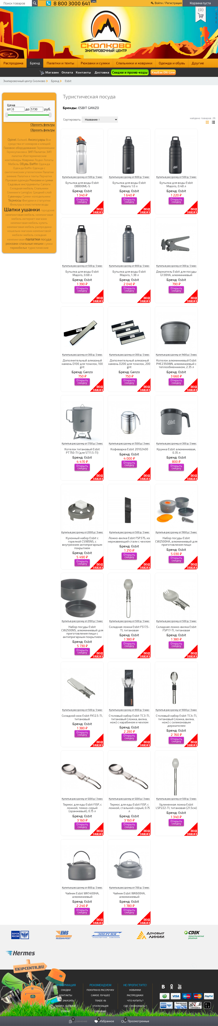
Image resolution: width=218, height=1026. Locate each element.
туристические (38, 247)
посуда (46, 239)
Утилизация (100, 1005)
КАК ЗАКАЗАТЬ (65, 1000)
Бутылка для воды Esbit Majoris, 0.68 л (82, 273)
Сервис (65, 1011)
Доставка (102, 72)
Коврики (28, 160)
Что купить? (135, 1000)
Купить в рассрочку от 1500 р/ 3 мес (129, 443)
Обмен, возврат (66, 1005)
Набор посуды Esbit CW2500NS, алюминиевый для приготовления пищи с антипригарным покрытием (82, 631)
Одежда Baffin (22, 168)
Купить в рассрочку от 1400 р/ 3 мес (176, 354)
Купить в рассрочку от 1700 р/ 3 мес (82, 443)
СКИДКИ (66, 989)
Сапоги (45, 184)
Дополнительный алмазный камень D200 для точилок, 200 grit (129, 363)
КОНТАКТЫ (65, 995)
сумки (48, 243)
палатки (33, 239)
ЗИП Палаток (37, 152)
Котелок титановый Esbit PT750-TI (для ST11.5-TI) (82, 450)
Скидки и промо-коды (130, 72)
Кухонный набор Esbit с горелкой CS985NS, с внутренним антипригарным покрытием (82, 543)
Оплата (67, 72)
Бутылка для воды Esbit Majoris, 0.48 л (176, 184)
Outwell (22, 139)
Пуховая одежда (17, 180)
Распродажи (135, 995)
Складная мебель (21, 188)
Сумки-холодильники (36, 196)
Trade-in (100, 1000)
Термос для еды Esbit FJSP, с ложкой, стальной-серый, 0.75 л (129, 808)
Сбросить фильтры (42, 124)
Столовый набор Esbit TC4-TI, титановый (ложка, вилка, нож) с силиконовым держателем (176, 720)
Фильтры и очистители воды (29, 204)
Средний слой (42, 192)
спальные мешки (31, 243)
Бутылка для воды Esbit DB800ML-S (82, 184)
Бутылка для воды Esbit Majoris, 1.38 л (129, 273)
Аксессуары (36, 139)
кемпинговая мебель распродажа (29, 227)
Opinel (12, 139)
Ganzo (93, 108)
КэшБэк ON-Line (163, 72)
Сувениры (15, 196)
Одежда (44, 164)
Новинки (100, 1011)
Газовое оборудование (20, 148)
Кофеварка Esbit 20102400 (129, 449)
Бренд (35, 63)
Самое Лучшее (100, 995)
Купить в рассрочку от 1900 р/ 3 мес (176, 532)
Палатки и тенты (60, 63)
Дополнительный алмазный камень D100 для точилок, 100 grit (82, 363)
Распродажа (13, 63)
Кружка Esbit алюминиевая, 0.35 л (176, 450)
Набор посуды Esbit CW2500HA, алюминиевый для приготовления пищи (176, 541)
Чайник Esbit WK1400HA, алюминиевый (82, 894)
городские (47, 210)
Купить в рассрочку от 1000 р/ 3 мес (176, 709)
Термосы (14, 200)
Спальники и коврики (134, 63)
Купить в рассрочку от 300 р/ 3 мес (176, 265)
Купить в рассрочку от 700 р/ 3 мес (129, 887)
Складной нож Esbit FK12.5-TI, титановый (82, 717)
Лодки (39, 160)
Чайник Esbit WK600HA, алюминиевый (129, 894)
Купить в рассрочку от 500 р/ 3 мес (82, 177)
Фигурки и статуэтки (36, 200)
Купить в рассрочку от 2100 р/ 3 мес (82, 621)
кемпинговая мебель (20, 214)
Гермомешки (45, 148)
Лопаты (48, 160)
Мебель (13, 164)
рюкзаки (12, 243)
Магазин (49, 73)
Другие (198, 63)
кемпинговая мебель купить (29, 222)
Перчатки (46, 176)
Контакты (83, 72)
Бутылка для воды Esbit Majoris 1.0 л (129, 184)
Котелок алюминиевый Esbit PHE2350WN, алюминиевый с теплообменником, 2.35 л (176, 363)
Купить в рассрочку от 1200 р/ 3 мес (82, 798)
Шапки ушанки (22, 209)
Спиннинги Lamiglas (19, 192)
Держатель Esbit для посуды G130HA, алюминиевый (176, 273)
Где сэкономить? (135, 1005)
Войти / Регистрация (168, 3)
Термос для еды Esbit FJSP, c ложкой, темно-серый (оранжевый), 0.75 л (82, 808)
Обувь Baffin (29, 164)
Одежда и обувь (172, 63)
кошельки (13, 231)
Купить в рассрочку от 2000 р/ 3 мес (82, 532)
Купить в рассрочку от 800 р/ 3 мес (129, 265)
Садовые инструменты (24, 184)
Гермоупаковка (17, 152)
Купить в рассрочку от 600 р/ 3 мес (129, 177)
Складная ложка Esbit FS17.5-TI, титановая (129, 628)
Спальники (41, 188)
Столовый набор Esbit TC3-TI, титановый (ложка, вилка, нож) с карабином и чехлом (129, 719)
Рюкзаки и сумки (95, 63)
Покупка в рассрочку (100, 989)
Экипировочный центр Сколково (24, 81)
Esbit (68, 81)
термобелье (18, 247)
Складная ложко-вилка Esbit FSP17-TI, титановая (176, 628)
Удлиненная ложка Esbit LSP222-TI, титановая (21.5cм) (176, 806)
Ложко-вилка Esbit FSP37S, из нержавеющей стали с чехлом (129, 539)
